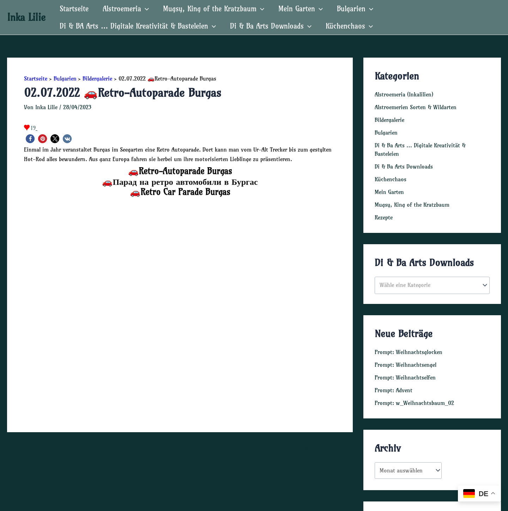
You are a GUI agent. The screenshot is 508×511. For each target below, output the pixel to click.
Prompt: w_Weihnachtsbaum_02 (414, 402)
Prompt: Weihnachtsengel (405, 364)
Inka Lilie (26, 17)
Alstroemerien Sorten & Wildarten (415, 107)
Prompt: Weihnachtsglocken (408, 352)
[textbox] (429, 285)
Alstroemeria (126, 8)
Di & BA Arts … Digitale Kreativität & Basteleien (138, 26)
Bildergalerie (389, 119)
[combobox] (432, 285)
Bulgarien (355, 8)
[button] (30, 138)
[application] (145, 8)
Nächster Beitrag (328, 448)
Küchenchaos (349, 26)
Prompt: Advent (393, 390)
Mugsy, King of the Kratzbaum (213, 8)
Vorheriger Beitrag (34, 448)
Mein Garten (300, 8)
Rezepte (384, 217)
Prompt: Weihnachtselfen (405, 377)
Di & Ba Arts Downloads (271, 26)
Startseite (74, 8)
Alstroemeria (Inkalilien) (404, 94)
